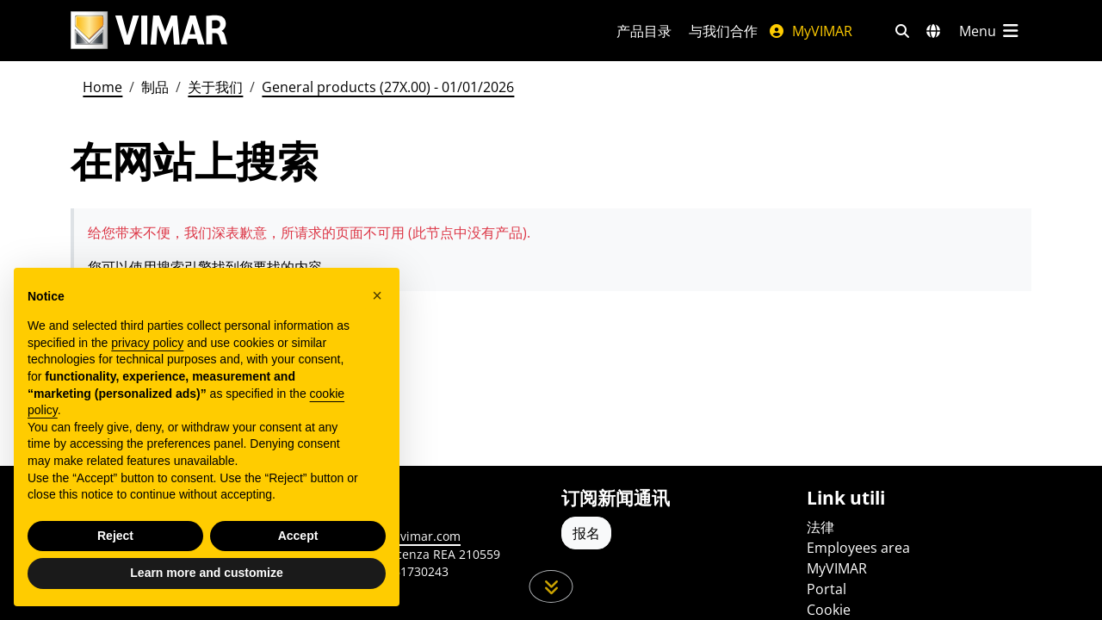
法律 (820, 527)
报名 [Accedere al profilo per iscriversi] (586, 533)
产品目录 (644, 31)
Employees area (858, 547)
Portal (826, 589)
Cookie (829, 609)
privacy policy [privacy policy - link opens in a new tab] (147, 343)
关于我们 (215, 87)
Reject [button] (115, 535)
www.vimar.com (414, 536)
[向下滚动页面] (551, 586)
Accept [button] (298, 535)
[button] (377, 295)
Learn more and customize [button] (206, 573)
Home (102, 87)
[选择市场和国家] (933, 31)
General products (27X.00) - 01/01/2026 (388, 87)
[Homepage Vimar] (149, 30)
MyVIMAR (810, 31)
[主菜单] (990, 31)
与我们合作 (723, 31)
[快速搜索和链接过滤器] (902, 31)
